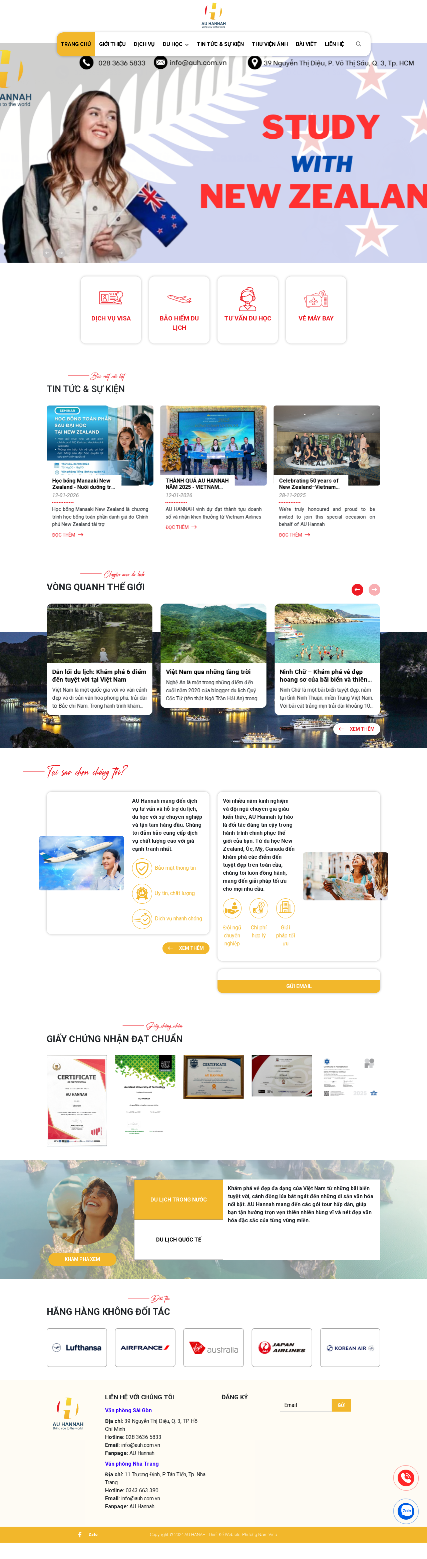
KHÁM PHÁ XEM (82, 1268)
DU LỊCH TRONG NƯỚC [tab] (178, 1209)
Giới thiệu (112, 44)
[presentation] (315, 1440)
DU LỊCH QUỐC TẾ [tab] (178, 1249)
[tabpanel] (301, 1213)
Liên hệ (334, 44)
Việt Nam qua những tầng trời (316, 673)
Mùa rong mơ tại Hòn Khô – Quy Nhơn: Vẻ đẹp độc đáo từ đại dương (92, 680)
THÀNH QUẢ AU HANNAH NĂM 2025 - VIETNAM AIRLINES (301, 488)
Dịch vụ (144, 44)
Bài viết (306, 44)
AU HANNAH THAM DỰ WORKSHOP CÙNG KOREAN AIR (75, 488)
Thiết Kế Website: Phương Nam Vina (242, 1550)
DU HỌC (172, 44)
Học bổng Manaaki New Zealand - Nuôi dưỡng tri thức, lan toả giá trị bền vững (191, 491)
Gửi (341, 1421)
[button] (176, 44)
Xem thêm (355, 730)
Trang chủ (76, 44)
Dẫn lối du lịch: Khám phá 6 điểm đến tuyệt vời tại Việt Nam (207, 676)
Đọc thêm (63, 536)
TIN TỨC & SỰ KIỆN (220, 44)
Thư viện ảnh (270, 44)
